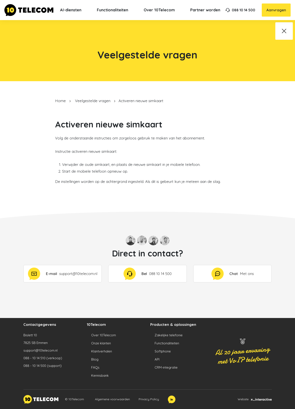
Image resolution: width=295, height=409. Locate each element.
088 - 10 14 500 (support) (42, 366)
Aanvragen (276, 10)
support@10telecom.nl (40, 350)
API (157, 359)
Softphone (163, 351)
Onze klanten (101, 343)
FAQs (95, 367)
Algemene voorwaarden (112, 399)
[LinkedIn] (172, 399)
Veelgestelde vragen (92, 100)
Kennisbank (100, 375)
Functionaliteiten (167, 343)
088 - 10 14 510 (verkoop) (42, 358)
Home (60, 100)
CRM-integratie (166, 367)
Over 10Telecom (103, 335)
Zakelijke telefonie (169, 335)
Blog (94, 359)
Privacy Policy (149, 399)
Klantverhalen (101, 351)
